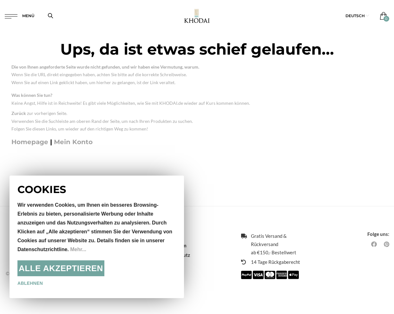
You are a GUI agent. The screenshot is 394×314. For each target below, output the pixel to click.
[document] (96, 237)
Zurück (18, 113)
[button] (357, 16)
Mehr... (78, 249)
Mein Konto (73, 142)
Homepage (29, 142)
